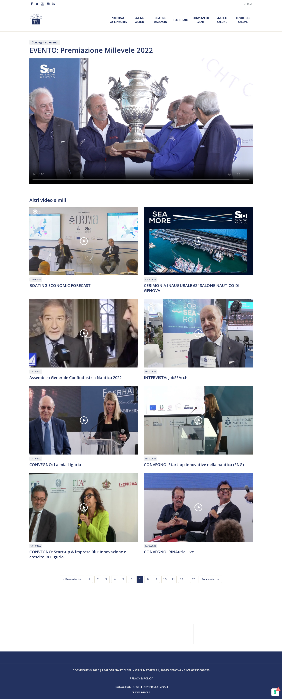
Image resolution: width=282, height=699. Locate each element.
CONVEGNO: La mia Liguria (55, 464)
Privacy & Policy (141, 678)
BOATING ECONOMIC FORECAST (60, 285)
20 (193, 579)
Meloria (145, 692)
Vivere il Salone (222, 20)
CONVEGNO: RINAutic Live (169, 551)
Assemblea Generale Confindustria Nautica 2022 (75, 377)
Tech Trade (180, 20)
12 (181, 579)
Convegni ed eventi (45, 42)
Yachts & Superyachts (118, 20)
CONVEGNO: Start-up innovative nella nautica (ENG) (194, 464)
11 (173, 579)
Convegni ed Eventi (201, 20)
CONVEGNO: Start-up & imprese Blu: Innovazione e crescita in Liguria (77, 554)
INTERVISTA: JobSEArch (165, 377)
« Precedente (72, 579)
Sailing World (139, 20)
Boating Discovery (160, 20)
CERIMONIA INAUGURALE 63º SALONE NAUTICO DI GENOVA (191, 288)
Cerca (248, 4)
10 (165, 579)
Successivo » (210, 579)
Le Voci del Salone (243, 20)
